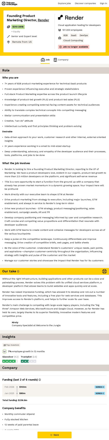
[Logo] (9, 4)
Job (45, 59)
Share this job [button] (15, 412)
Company (60, 59)
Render (43, 20)
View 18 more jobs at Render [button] (22, 418)
